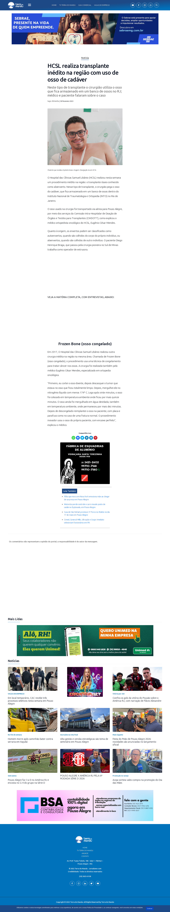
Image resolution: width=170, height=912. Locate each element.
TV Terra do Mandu (85, 850)
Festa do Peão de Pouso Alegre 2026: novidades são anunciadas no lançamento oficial (134, 742)
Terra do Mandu (107, 902)
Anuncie (85, 853)
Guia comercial (84, 5)
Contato (85, 856)
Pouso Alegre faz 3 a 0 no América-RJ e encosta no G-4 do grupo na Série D (28, 781)
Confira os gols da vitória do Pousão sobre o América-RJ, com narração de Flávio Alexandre (137, 699)
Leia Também (69, 491)
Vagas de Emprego (102, 5)
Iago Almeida (53, 101)
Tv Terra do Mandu (67, 5)
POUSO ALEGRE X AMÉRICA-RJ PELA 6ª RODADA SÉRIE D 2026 (81, 777)
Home (54, 5)
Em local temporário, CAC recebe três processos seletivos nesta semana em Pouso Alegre (30, 701)
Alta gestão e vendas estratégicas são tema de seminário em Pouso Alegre (84, 740)
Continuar (149, 908)
